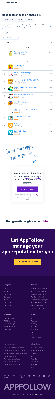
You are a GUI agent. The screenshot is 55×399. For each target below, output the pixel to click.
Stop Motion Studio (20, 131)
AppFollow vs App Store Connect (15, 351)
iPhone (6, 20)
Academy (34, 324)
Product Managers (10, 324)
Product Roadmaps (37, 305)
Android (20, 20)
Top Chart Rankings (37, 308)
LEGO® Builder (19, 65)
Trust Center (35, 332)
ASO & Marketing (9, 321)
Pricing (6, 291)
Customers (7, 297)
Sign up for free (27, 189)
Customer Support (10, 318)
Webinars (34, 321)
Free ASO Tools (36, 338)
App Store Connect (37, 348)
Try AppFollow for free (27, 261)
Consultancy (8, 294)
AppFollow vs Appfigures (12, 359)
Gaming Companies (10, 327)
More (32, 367)
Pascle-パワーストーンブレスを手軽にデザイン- (26, 109)
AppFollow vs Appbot (11, 362)
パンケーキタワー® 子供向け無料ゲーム (26, 80)
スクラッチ (18, 124)
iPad (12, 20)
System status (6, 376)
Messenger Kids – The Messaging (26, 87)
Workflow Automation (38, 297)
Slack (32, 356)
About (6, 289)
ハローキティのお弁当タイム (24, 117)
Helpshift (34, 365)
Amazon (29, 20)
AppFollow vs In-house (11, 356)
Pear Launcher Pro (20, 52)
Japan (27, 43)
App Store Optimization (38, 291)
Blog (32, 318)
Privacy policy (22, 376)
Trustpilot (34, 359)
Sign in (38, 195)
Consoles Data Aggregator (39, 300)
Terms (15, 375)
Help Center (35, 329)
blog (46, 221)
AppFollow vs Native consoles (14, 348)
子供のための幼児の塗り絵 (23, 95)
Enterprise (7, 329)
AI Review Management (38, 294)
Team (6, 300)
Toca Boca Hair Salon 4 (22, 102)
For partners (8, 305)
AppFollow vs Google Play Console (15, 353)
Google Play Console (37, 351)
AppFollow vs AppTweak (12, 365)
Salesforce (34, 362)
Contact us (7, 303)
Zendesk (33, 353)
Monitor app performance (39, 289)
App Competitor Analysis (39, 303)
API (32, 335)
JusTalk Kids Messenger (22, 73)
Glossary (34, 327)
